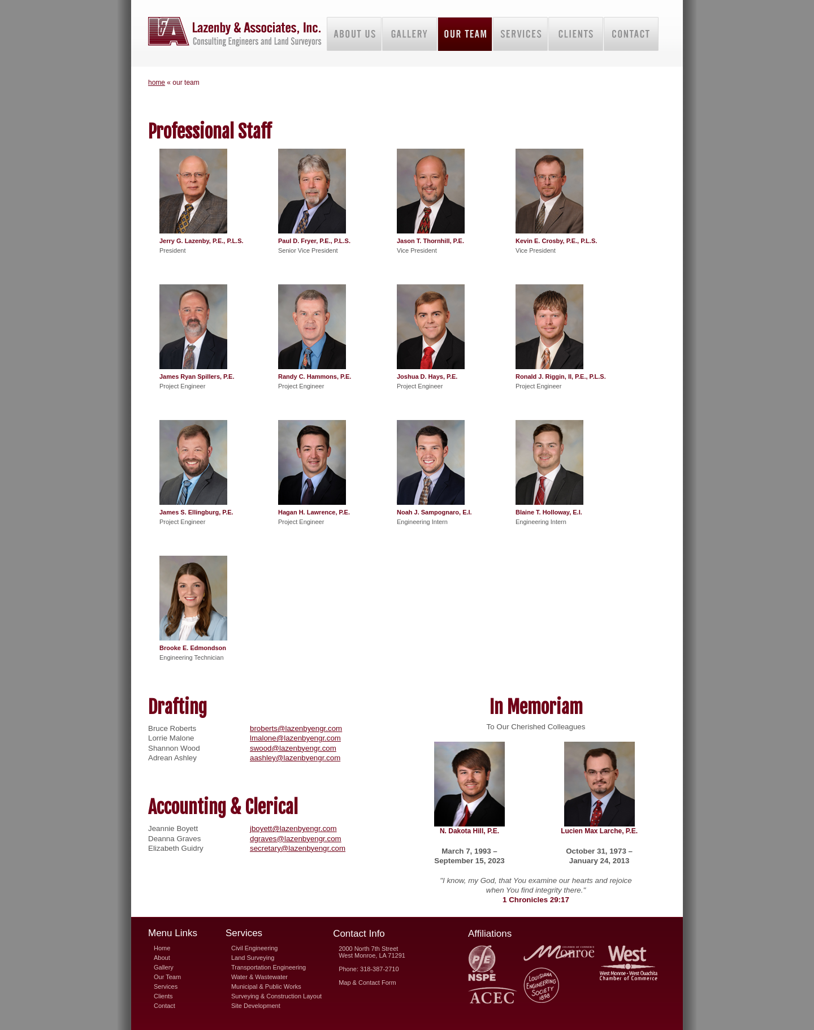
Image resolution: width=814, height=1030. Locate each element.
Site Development (255, 1005)
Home (162, 948)
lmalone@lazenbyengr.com (295, 738)
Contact (164, 1005)
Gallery (164, 967)
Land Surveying (252, 957)
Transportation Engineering (268, 967)
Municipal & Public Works (266, 986)
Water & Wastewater (259, 976)
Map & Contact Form (367, 982)
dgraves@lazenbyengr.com (295, 838)
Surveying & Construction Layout (276, 996)
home (156, 82)
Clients (163, 996)
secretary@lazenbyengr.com (297, 848)
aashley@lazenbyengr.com (295, 758)
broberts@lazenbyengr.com (296, 728)
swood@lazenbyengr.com (293, 748)
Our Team (167, 976)
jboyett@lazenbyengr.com (293, 828)
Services (165, 986)
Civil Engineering (254, 948)
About (162, 957)
